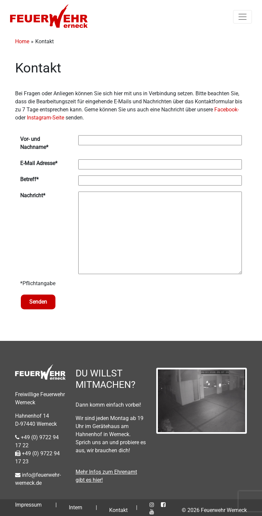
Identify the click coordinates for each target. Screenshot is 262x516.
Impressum (28, 505)
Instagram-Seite (45, 117)
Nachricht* (32, 195)
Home (22, 41)
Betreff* (29, 179)
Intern (75, 507)
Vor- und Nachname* (34, 143)
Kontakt (118, 510)
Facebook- (226, 109)
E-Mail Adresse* (38, 163)
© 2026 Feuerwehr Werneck (214, 510)
